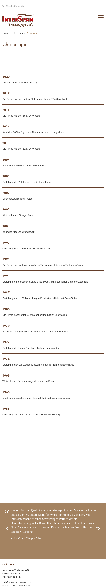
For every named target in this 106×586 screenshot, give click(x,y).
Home (5, 33)
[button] (10, 530)
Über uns (18, 33)
